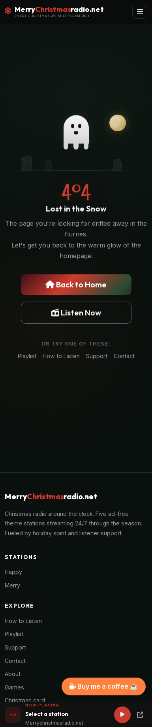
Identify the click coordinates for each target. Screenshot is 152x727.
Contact (124, 356)
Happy (13, 571)
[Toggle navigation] (139, 12)
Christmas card (25, 700)
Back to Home (76, 284)
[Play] (122, 714)
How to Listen (61, 356)
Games (14, 687)
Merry (12, 585)
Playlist (27, 356)
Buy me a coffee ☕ (103, 686)
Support (96, 356)
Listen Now (76, 312)
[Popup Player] (140, 715)
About (13, 673)
